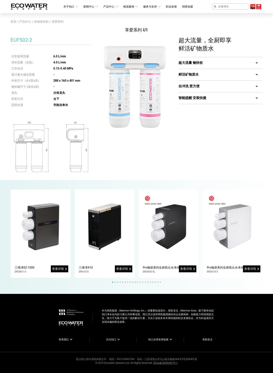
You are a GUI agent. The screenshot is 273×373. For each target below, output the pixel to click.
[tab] (220, 63)
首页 (13, 21)
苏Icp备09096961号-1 (165, 362)
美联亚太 (207, 339)
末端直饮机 (41, 21)
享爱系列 (57, 21)
